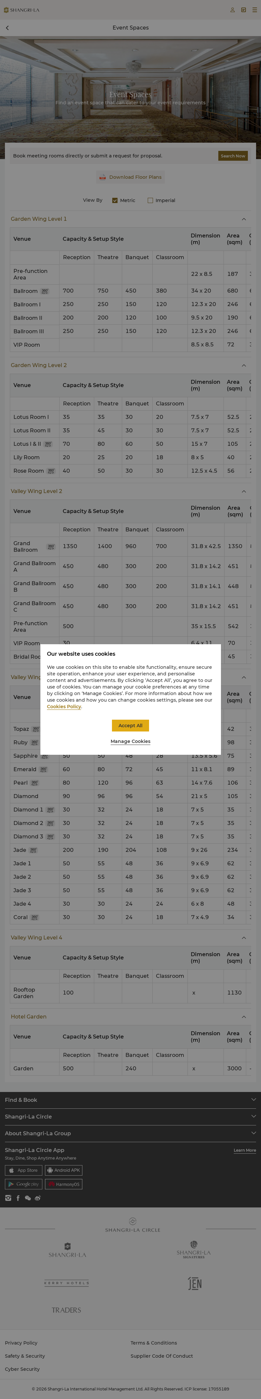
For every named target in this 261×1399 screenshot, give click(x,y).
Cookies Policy (64, 707)
